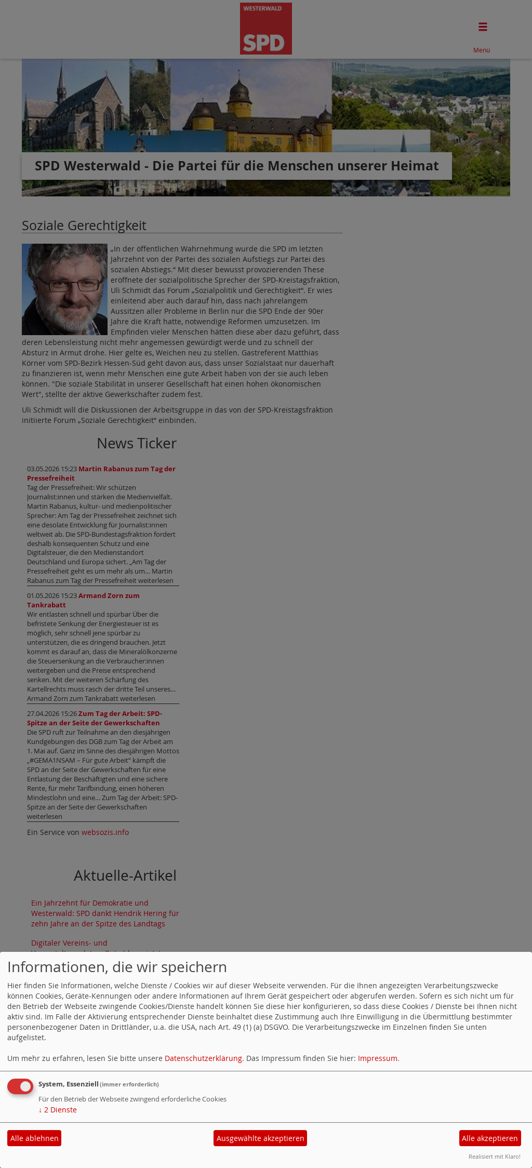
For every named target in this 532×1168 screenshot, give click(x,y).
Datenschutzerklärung (203, 1058)
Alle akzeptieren (490, 1138)
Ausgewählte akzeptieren (260, 1138)
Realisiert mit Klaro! (495, 1156)
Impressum (377, 1058)
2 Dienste (57, 1109)
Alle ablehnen (34, 1138)
